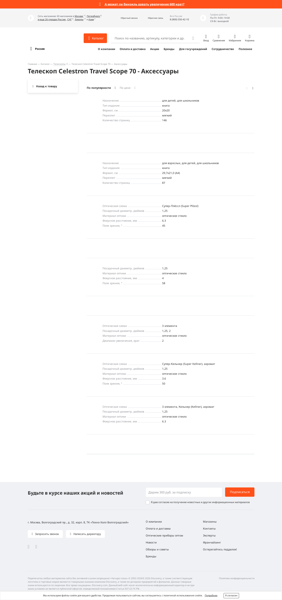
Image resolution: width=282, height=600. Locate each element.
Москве (79, 16)
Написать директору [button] (87, 534)
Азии (91, 19)
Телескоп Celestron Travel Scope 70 (91, 64)
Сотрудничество (223, 49)
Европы (79, 19)
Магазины (210, 521)
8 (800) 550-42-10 (179, 19)
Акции (154, 49)
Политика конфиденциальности (236, 578)
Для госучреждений (193, 49)
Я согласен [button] (231, 595)
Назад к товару (46, 86)
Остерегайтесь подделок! (220, 549)
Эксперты (209, 535)
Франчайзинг (212, 542)
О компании (106, 49)
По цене (125, 88)
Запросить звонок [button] (46, 534)
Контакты (209, 528)
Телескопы (59, 64)
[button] (125, 18)
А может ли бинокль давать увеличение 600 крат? (144, 4)
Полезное (245, 49)
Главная (32, 64)
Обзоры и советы (157, 549)
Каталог (45, 64)
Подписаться (240, 492)
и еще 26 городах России (52, 19)
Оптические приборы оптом (164, 535)
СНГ (69, 19)
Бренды (169, 49)
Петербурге (93, 16)
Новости (151, 542)
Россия (40, 49)
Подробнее (211, 595)
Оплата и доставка (133, 49)
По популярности (99, 88)
